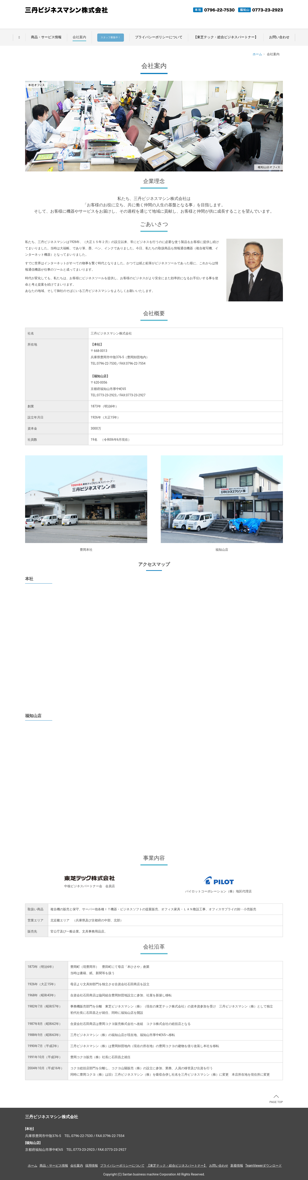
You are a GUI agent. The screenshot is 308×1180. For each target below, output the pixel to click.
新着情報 (236, 1165)
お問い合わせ (279, 37)
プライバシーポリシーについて (158, 37)
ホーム (257, 54)
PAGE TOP (276, 1099)
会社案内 (79, 37)
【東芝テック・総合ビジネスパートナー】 (226, 37)
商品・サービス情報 (46, 37)
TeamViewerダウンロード (263, 1165)
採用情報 (91, 1165)
